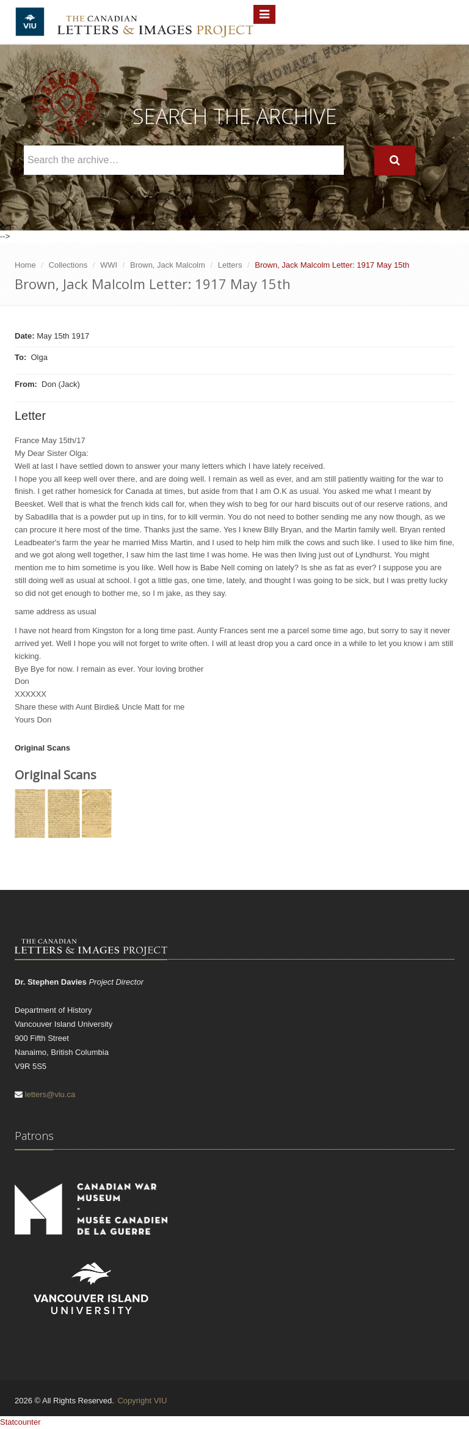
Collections (68, 265)
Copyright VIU (142, 1400)
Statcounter (20, 1422)
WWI (108, 265)
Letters (230, 265)
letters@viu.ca (50, 1094)
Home (25, 265)
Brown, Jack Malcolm (167, 265)
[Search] (394, 160)
